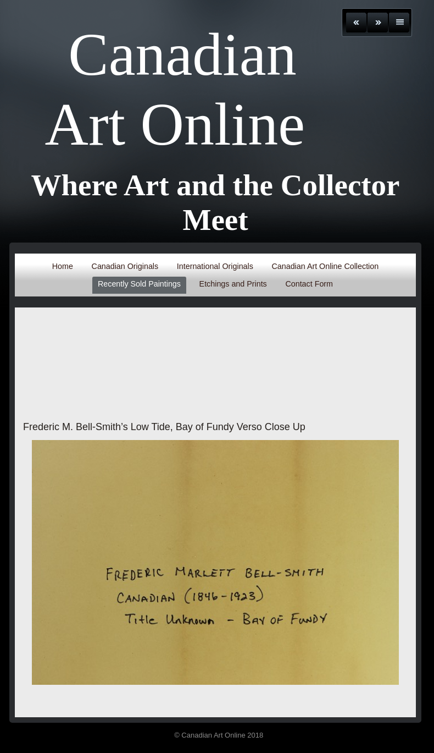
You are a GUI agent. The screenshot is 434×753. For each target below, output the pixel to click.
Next (378, 22)
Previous (356, 22)
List (399, 22)
